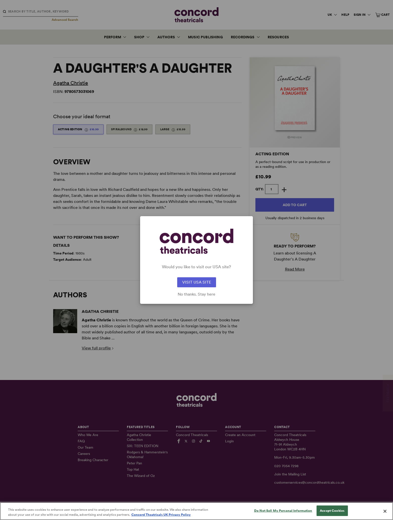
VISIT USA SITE (196, 282)
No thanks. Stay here (196, 294)
